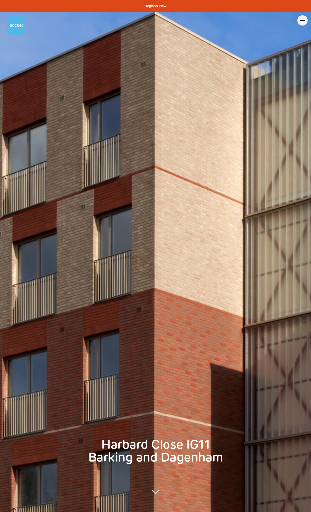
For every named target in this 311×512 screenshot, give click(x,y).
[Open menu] (302, 20)
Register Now (155, 6)
